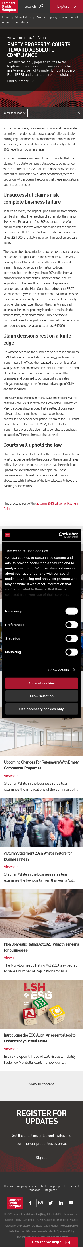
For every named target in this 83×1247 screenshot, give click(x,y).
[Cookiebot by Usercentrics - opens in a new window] (59, 535)
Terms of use (71, 1214)
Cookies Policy (13, 1219)
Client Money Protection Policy (60, 1225)
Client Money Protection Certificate (23, 1225)
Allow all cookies (41, 683)
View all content (41, 1084)
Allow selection (41, 696)
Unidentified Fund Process (22, 1231)
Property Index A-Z (48, 1231)
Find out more (20, 81)
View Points (23, 17)
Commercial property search (23, 1186)
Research (34, 1190)
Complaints (29, 1219)
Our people (54, 1186)
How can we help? (46, 1242)
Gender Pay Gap (67, 1219)
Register (51, 1190)
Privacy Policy (67, 1231)
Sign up (41, 1158)
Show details (58, 670)
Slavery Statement (46, 1219)
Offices (71, 1186)
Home (6, 17)
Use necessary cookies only (41, 709)
